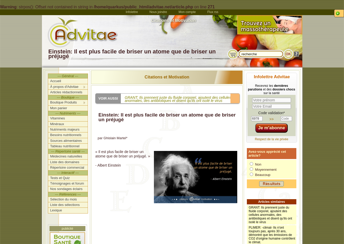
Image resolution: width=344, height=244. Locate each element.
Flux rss (212, 12)
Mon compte (187, 12)
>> (272, 119)
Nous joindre (158, 12)
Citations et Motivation (167, 77)
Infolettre (132, 12)
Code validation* (271, 113)
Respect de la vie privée (271, 139)
